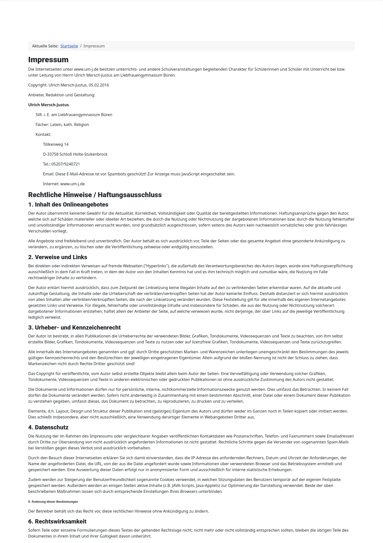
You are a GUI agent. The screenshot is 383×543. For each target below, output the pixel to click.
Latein (62, 28)
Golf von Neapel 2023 (189, 28)
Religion (91, 28)
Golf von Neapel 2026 (136, 28)
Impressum (264, 28)
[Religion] (102, 27)
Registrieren (231, 28)
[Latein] (71, 27)
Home (41, 28)
